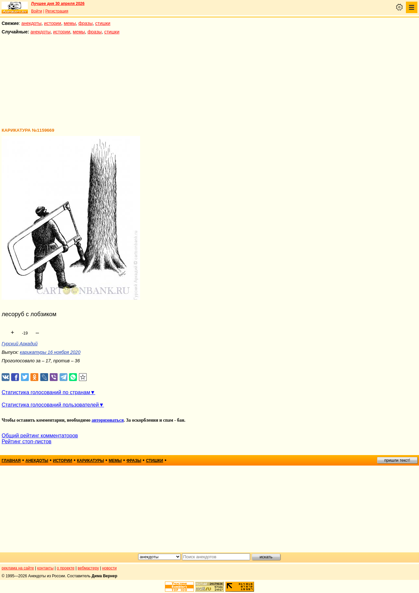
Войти (36, 11)
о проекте (66, 568)
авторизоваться (108, 420)
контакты (45, 568)
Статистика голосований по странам (46, 392)
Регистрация (56, 11)
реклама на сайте (18, 568)
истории (52, 23)
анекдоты (31, 23)
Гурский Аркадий (20, 343)
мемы (70, 23)
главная (11, 460)
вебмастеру (88, 568)
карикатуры (90, 460)
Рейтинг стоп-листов (26, 441)
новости (109, 568)
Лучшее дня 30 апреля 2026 (57, 3)
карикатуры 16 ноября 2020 (50, 352)
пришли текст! (397, 460)
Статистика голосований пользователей (50, 405)
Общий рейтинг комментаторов (40, 435)
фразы (86, 23)
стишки (102, 23)
